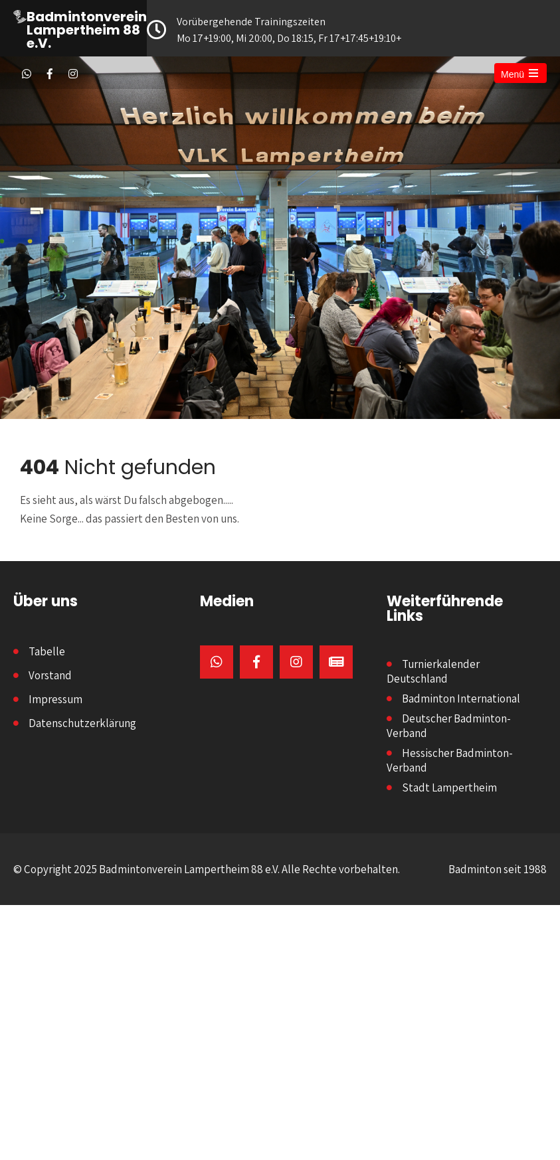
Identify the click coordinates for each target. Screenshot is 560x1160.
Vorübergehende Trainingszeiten (277, 30)
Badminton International (461, 698)
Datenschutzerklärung (82, 723)
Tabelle (47, 651)
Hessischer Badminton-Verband (450, 760)
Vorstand (50, 675)
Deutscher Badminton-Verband (449, 725)
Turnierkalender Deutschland (433, 671)
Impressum (55, 699)
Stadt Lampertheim (449, 787)
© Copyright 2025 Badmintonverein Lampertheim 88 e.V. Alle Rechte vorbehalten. (206, 869)
